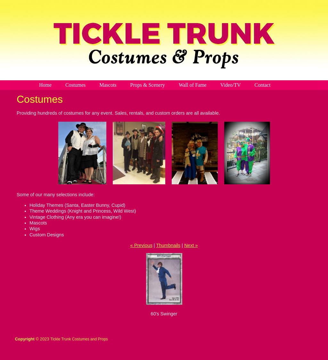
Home (45, 85)
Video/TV (230, 85)
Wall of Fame (193, 85)
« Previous (141, 245)
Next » (191, 245)
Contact (263, 85)
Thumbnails (168, 245)
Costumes (75, 85)
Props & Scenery (147, 85)
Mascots (107, 85)
